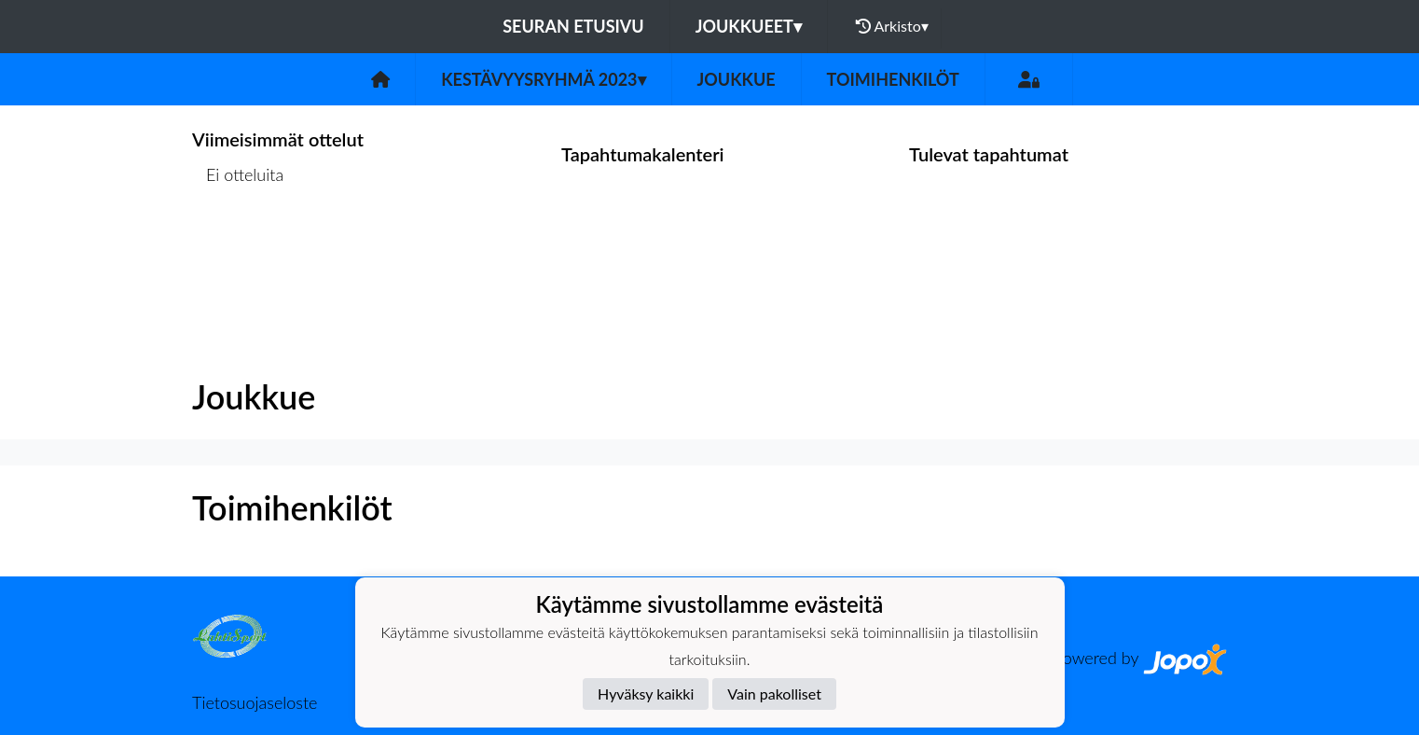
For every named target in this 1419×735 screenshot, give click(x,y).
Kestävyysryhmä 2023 (543, 79)
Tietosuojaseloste (254, 702)
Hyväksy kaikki (646, 693)
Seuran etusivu (573, 26)
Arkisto (892, 26)
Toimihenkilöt (893, 79)
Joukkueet (749, 26)
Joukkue (736, 79)
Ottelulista (238, 247)
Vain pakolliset (774, 693)
